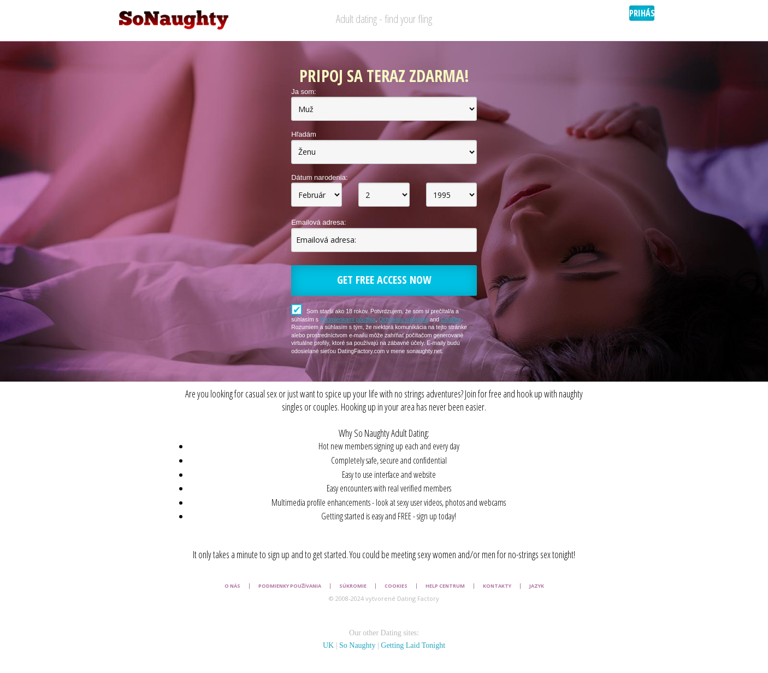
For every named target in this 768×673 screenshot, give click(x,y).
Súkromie (353, 586)
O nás (232, 586)
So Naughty (357, 645)
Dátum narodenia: (319, 177)
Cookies (451, 320)
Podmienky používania (289, 586)
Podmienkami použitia (348, 320)
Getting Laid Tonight (413, 645)
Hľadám (303, 134)
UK (328, 645)
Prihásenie (641, 13)
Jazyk (536, 586)
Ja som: (303, 91)
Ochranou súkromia (403, 320)
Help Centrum (445, 586)
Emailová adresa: (318, 222)
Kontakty (497, 586)
